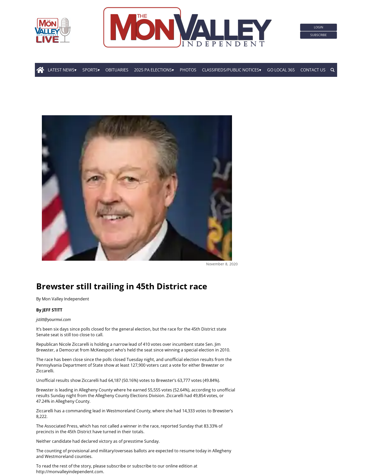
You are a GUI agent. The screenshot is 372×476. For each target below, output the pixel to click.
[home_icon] (40, 70)
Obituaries (116, 70)
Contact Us (313, 70)
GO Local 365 (281, 70)
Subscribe (318, 35)
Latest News (61, 70)
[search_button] (332, 70)
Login (318, 27)
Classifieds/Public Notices (230, 70)
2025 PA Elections (153, 70)
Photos (188, 70)
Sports (90, 70)
